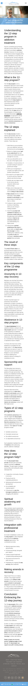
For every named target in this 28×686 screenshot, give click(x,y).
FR (3, 3)
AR (8, 3)
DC (18, 670)
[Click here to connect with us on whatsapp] (19, 677)
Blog (23, 663)
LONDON (14, 672)
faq (4, 668)
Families (13, 663)
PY (7, 3)
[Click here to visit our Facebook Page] (5, 677)
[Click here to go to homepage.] (14, 655)
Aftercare (6, 663)
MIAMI (21, 670)
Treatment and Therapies (14, 661)
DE (5, 3)
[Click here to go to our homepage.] (14, 3)
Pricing (18, 663)
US (7, 670)
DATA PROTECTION (11, 668)
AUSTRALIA (20, 672)
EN (1, 3)
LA (24, 670)
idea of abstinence (11, 326)
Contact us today (13, 641)
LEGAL (23, 668)
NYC (15, 670)
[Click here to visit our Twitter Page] (9, 677)
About (7, 659)
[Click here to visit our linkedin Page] (12, 677)
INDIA (17, 673)
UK (10, 672)
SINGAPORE (12, 673)
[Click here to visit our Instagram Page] (15, 677)
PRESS (4, 670)
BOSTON (11, 670)
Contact (14, 665)
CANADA (7, 672)
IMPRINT (19, 668)
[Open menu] (25, 3)
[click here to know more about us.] (22, 677)
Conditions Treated (16, 659)
